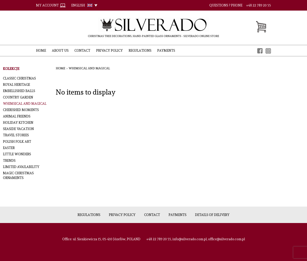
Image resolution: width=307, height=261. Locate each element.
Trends (9, 161)
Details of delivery (212, 215)
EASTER (9, 148)
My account (47, 5)
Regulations (140, 50)
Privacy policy (109, 50)
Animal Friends (17, 116)
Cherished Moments (21, 110)
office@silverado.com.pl (226, 239)
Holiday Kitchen (19, 123)
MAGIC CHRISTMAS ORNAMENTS (18, 175)
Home (41, 50)
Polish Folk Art (17, 142)
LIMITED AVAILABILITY (21, 167)
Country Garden (18, 97)
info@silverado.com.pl (189, 239)
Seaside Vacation (18, 129)
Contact (82, 50)
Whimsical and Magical (24, 104)
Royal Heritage (16, 85)
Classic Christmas (19, 78)
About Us (60, 50)
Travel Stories (16, 135)
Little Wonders (17, 154)
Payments (166, 50)
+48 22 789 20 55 (158, 239)
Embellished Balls (19, 91)
